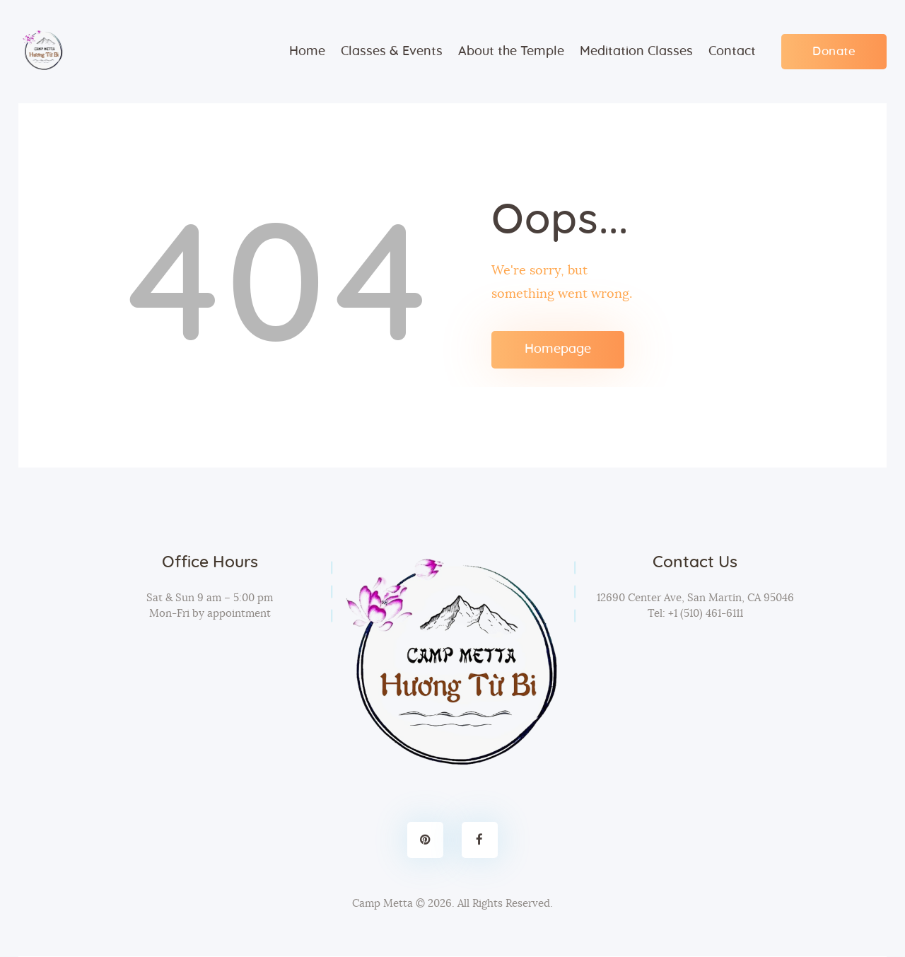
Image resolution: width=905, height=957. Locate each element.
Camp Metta (382, 903)
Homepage (558, 349)
